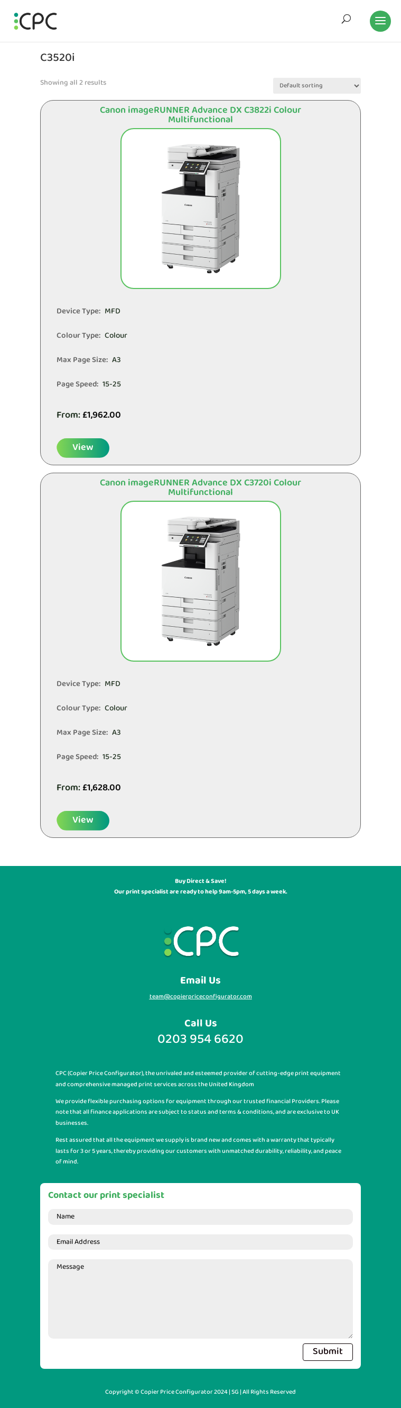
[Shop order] (317, 86)
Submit (328, 1351)
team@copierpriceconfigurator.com (201, 996)
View (83, 447)
